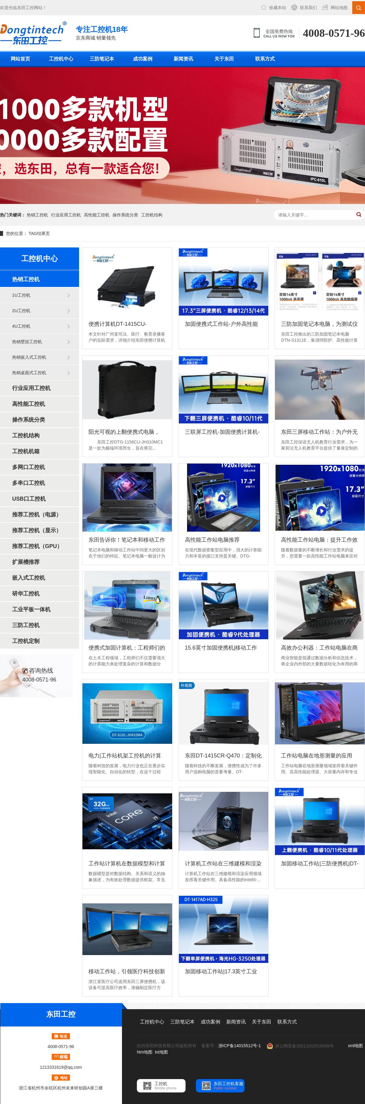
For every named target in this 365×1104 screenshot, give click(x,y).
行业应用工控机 (66, 214)
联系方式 (265, 58)
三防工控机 (26, 625)
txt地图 (161, 1052)
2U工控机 (21, 310)
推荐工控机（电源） (36, 515)
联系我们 (308, 7)
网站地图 (339, 7)
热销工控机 (37, 214)
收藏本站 (277, 7)
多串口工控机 (28, 483)
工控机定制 (26, 641)
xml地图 (355, 1045)
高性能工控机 (96, 214)
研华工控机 (26, 594)
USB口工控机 (29, 499)
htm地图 (144, 1052)
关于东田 (224, 58)
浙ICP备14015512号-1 (239, 1045)
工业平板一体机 (31, 609)
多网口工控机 (28, 467)
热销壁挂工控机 (27, 341)
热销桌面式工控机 (29, 372)
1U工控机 (21, 295)
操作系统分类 (125, 214)
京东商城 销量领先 (102, 32)
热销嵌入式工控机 (29, 357)
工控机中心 (61, 58)
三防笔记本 (102, 58)
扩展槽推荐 (26, 562)
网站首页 (20, 58)
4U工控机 (21, 326)
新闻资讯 (183, 58)
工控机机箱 (26, 451)
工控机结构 (151, 214)
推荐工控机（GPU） (37, 546)
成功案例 (142, 58)
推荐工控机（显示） (36, 530)
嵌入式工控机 (28, 578)
